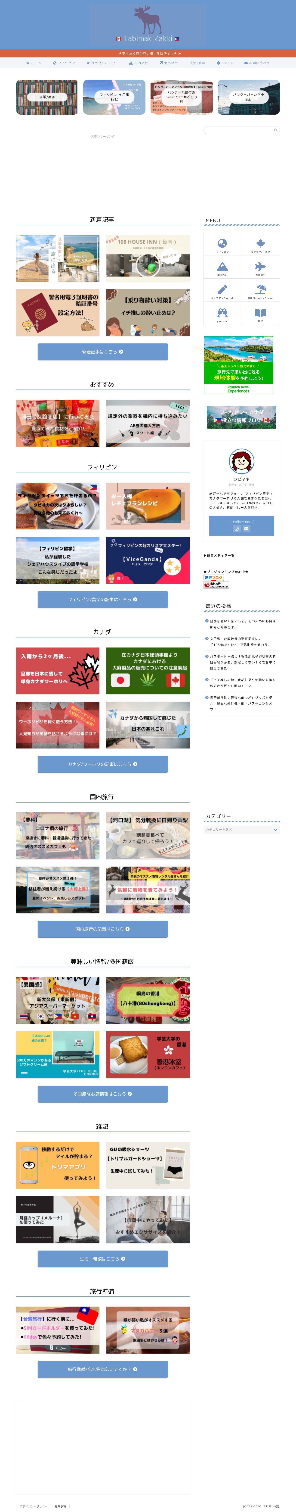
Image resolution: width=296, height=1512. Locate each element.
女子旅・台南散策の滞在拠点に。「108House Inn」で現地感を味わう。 (240, 642)
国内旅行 (138, 63)
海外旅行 (169, 63)
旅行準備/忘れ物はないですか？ (102, 1369)
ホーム (34, 63)
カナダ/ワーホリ (102, 63)
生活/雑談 (197, 63)
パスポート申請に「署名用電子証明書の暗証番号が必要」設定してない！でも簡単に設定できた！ (243, 662)
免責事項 (60, 1506)
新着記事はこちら (102, 352)
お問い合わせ (257, 63)
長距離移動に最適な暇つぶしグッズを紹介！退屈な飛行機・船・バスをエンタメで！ (241, 703)
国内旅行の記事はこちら (102, 929)
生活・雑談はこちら (102, 1259)
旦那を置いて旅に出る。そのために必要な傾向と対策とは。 (243, 624)
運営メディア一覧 (221, 555)
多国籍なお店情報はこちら (102, 1094)
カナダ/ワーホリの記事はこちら (102, 764)
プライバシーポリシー (34, 1506)
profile (225, 63)
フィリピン (64, 63)
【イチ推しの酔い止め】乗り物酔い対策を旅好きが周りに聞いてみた (243, 683)
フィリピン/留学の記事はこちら (102, 599)
